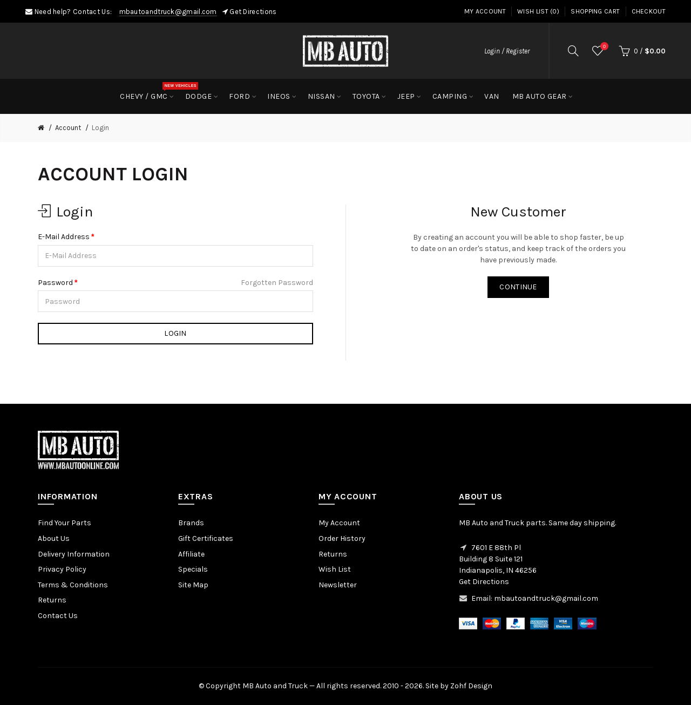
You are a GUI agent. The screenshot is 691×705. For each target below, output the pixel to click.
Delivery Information (74, 554)
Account (68, 128)
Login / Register (507, 51)
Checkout (649, 11)
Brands (191, 522)
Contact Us (58, 615)
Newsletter (338, 584)
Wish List (335, 569)
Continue (518, 287)
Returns (52, 600)
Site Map (193, 584)
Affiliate (191, 554)
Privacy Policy (62, 569)
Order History (342, 538)
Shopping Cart (595, 11)
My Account (485, 11)
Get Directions (252, 12)
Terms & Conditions (73, 584)
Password (55, 282)
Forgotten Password (277, 282)
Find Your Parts (64, 522)
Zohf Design (471, 685)
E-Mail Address (64, 236)
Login (100, 128)
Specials (193, 569)
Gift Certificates (205, 538)
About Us (54, 538)
